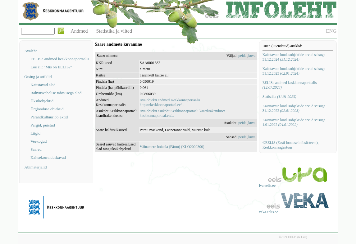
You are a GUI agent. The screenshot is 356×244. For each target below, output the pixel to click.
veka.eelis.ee (268, 212)
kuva (251, 55)
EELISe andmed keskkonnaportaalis (59, 59)
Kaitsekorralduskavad (48, 157)
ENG (331, 31)
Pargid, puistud (42, 125)
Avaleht (30, 50)
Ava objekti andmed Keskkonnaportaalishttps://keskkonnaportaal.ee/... (170, 102)
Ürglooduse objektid (46, 109)
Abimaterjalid (35, 167)
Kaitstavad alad (43, 84)
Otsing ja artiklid (38, 76)
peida (242, 55)
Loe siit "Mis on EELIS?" (51, 67)
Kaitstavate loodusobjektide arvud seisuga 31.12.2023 (293, 71)
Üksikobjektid (41, 101)
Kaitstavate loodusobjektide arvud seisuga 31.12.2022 (293, 108)
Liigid (35, 133)
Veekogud (38, 141)
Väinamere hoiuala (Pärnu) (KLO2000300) (172, 147)
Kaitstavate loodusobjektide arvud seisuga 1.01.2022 (293, 122)
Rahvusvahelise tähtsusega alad (55, 92)
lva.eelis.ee (267, 185)
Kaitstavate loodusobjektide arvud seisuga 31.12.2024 (293, 57)
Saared (35, 149)
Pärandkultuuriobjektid (49, 117)
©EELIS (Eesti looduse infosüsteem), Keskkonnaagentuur (290, 145)
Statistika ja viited (114, 31)
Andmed (79, 31)
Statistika (279, 96)
